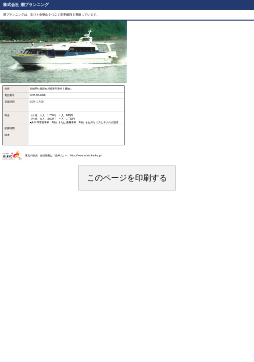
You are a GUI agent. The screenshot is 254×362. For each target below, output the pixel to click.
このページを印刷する (127, 177)
